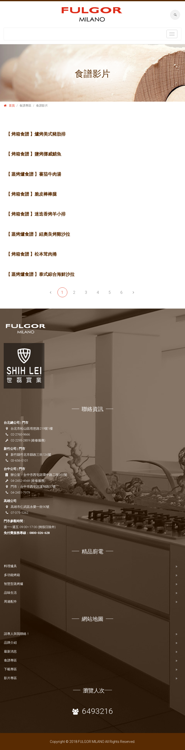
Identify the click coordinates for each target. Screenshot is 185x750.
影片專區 (10, 678)
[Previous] (51, 292)
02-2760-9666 (20, 434)
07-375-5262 (19, 513)
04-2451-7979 (20, 492)
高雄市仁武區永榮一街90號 (30, 507)
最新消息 (10, 651)
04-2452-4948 (20, 481)
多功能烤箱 (12, 575)
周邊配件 (10, 601)
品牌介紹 (10, 642)
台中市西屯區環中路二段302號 (45, 475)
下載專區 (10, 669)
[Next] (133, 292)
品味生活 (10, 592)
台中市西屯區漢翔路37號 (38, 486)
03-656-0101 (19, 460)
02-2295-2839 (20, 440)
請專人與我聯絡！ (17, 634)
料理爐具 (10, 566)
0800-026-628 (39, 533)
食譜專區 (10, 660)
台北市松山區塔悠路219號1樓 (32, 428)
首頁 (12, 105)
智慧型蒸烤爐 (13, 584)
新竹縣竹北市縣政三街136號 (31, 454)
